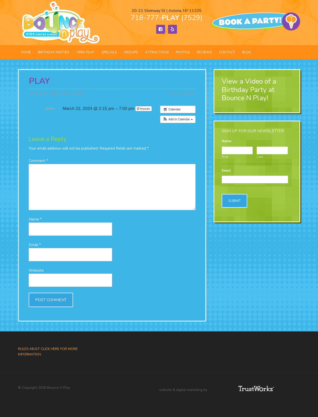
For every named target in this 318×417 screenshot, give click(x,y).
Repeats (144, 108)
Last (260, 157)
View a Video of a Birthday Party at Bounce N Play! (249, 90)
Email (35, 245)
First (225, 157)
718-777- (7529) (166, 18)
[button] (177, 119)
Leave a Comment (182, 94)
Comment (38, 160)
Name (35, 219)
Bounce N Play (60, 22)
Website (36, 270)
